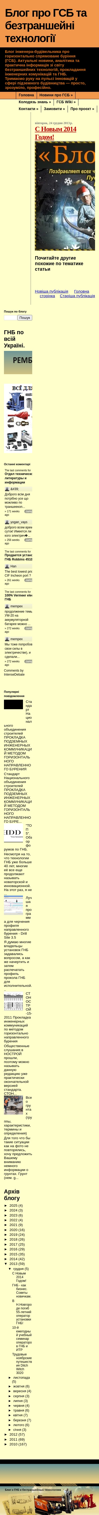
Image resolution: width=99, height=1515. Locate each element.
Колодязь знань (35, 102)
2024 (14, 1205)
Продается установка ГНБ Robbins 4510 (21, 555)
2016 (14, 1244)
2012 (14, 1429)
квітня (18, 1410)
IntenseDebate (14, 669)
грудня (19, 1263)
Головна (26, 95)
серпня (19, 1391)
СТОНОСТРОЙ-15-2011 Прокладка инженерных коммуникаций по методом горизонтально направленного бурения (18, 1012)
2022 (14, 1215)
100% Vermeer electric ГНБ (21, 594)
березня (20, 1415)
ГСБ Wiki (66, 102)
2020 (14, 1225)
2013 (14, 1258)
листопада (21, 1372)
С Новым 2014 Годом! (19, 1271)
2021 (14, 1220)
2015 (14, 1249)
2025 (14, 1200)
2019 (14, 1229)
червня (19, 1400)
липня (18, 1396)
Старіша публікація (77, 295)
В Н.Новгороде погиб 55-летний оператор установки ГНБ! (22, 1307)
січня (17, 1424)
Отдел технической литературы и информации (20, 478)
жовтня (19, 1381)
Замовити (54, 109)
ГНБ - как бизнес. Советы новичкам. (21, 1285)
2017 (14, 1239)
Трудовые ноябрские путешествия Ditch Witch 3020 (22, 1358)
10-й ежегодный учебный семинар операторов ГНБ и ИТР (22, 1333)
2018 (14, 1234)
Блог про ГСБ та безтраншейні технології (46, 25)
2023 (14, 1210)
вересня (20, 1386)
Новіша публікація (51, 291)
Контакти (28, 109)
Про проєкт (82, 109)
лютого (19, 1420)
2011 (14, 1434)
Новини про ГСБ (56, 95)
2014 (14, 1254)
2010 (14, 1439)
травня (19, 1405)
